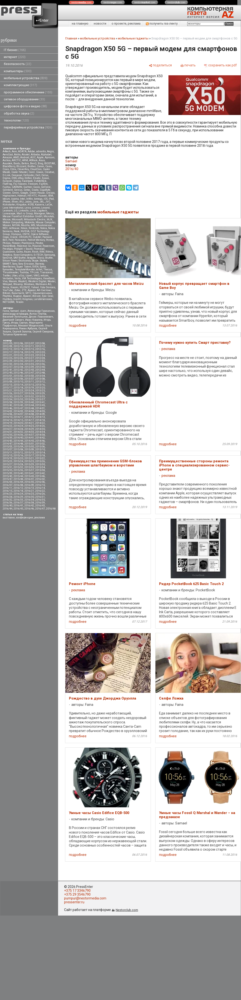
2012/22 (18, 355)
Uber (14, 275)
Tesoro (19, 302)
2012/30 (18, 361)
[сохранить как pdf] (220, 65)
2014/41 (29, 437)
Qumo (19, 251)
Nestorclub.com (127, 910)
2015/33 (29, 467)
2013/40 (29, 402)
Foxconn (22, 183)
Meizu (50, 213)
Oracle (14, 237)
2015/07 (7, 449)
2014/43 (7, 440)
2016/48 (51, 508)
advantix (41, 151)
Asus (42, 160)
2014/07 (18, 414)
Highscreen (9, 195)
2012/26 (18, 358)
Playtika (7, 296)
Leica (28, 207)
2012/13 (7, 349)
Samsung (49, 254)
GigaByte (45, 189)
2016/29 (18, 496)
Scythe (22, 257)
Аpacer (32, 290)
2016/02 (40, 479)
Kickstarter (9, 204)
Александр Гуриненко (40, 310)
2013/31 (18, 396)
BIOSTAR (49, 163)
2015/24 (18, 461)
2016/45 (18, 508)
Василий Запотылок (15, 316)
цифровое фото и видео (25, 106)
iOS (45, 198)
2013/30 (7, 396)
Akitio (17, 154)
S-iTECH (38, 254)
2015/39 (7, 473)
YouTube (8, 290)
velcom (44, 275)
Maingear (39, 213)
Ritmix (49, 251)
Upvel (29, 275)
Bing (40, 163)
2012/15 (29, 349)
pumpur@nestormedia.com (85, 898)
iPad (51, 198)
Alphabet (46, 154)
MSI (33, 225)
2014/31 (7, 431)
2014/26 (40, 425)
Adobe (31, 151)
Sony (14, 263)
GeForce (46, 187)
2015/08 (18, 449)
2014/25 (29, 425)
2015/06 (40, 446)
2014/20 (18, 423)
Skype (35, 260)
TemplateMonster (25, 269)
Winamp (18, 284)
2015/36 (18, 470)
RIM (42, 251)
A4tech (7, 151)
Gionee (7, 192)
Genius (18, 189)
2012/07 (29, 343)
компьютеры (18, 71)
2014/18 (40, 420)
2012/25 (7, 358)
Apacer (27, 296)
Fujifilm (43, 183)
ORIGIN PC (25, 237)
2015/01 (29, 443)
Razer (27, 251)
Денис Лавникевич (41, 316)
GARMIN (17, 187)
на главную (80, 23)
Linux (33, 210)
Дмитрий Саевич (13, 319)
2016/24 (18, 493)
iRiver (15, 201)
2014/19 (7, 423)
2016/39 (40, 502)
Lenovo (36, 207)
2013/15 (29, 384)
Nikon (24, 228)
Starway (39, 263)
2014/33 (29, 431)
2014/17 (29, 420)
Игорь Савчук (19, 322)
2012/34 (18, 364)
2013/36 (29, 399)
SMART (7, 263)
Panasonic (21, 240)
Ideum (6, 198)
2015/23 (7, 461)
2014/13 (40, 417)
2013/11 (29, 381)
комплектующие (20, 85)
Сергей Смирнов (43, 331)
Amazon (7, 157)
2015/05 (29, 446)
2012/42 (18, 369)
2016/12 (18, 488)
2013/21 (7, 390)
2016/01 (29, 479)
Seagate (31, 257)
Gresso (50, 192)
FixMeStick (40, 181)
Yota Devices (47, 287)
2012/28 (40, 358)
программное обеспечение (28, 92)
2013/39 (18, 402)
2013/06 (18, 378)
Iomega (38, 198)
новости (100, 23)
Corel (32, 172)
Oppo (6, 237)
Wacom (13, 281)
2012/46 (18, 372)
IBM (50, 195)
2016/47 (40, 508)
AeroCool (8, 154)
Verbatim (8, 278)
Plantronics (27, 243)
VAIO (36, 275)
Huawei (42, 195)
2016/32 (7, 499)
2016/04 (18, 482)
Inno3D (17, 299)
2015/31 (7, 467)
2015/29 (29, 464)
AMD (16, 157)
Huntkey (7, 299)
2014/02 (7, 411)
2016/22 (40, 490)
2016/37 (18, 502)
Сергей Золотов (21, 331)
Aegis (50, 151)
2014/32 (18, 431)
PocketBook (9, 246)
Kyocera (39, 204)
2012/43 (29, 369)
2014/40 (18, 437)
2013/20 (40, 387)
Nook (17, 231)
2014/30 (40, 429)
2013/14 (18, 384)
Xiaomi (14, 287)
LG (15, 210)
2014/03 (18, 411)
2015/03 (7, 446)
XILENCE (25, 287)
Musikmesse (44, 225)
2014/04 (29, 411)
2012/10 (18, 346)
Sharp (40, 257)
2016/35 (40, 499)
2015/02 (40, 443)
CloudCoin (36, 169)
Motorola (29, 222)
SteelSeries (9, 266)
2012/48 (40, 372)
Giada (35, 189)
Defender (28, 175)
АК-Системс (44, 290)
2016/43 (40, 505)
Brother (31, 166)
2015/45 (29, 476)
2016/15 (7, 490)
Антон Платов (37, 313)
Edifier (28, 178)
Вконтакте (18, 293)
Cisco (6, 169)
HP (28, 195)
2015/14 (40, 452)
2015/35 (7, 470)
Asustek (7, 163)
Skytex (43, 260)
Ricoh (35, 251)
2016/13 (29, 488)
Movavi (7, 225)
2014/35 (7, 434)
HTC (34, 195)
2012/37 (7, 367)
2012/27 (29, 358)
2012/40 (40, 367)
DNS (14, 178)
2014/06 (7, 414)
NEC (5, 228)
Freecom (33, 183)
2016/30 (29, 496)
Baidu (16, 163)
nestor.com (81, 2)
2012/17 (7, 352)
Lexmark (8, 210)
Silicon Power (10, 260)
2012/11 (29, 346)
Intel (22, 198)
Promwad (39, 248)
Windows (29, 284)
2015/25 (29, 461)
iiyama (15, 198)
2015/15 (7, 455)
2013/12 (40, 381)
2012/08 (40, 343)
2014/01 (40, 408)
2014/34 (40, 431)
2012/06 (18, 343)
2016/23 (7, 493)
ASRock (33, 160)
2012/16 (40, 349)
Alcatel (26, 154)
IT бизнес (15, 50)
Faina (6, 310)
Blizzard (21, 166)
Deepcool (17, 175)
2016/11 (7, 488)
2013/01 (7, 375)
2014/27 (7, 429)
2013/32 (29, 396)
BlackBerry (9, 166)
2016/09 (29, 485)
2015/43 (7, 476)
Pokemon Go (24, 246)
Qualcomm (9, 251)
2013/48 (29, 408)
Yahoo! (35, 287)
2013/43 (18, 405)
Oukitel (37, 237)
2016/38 (29, 502)
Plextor (39, 243)
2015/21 (29, 458)
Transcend (46, 272)
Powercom (48, 246)
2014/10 (7, 417)
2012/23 (29, 355)
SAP (15, 257)
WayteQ (22, 281)
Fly (14, 183)
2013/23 (18, 390)
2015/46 (40, 476)
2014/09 (40, 414)
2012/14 (18, 349)
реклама (39, 517)
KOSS (31, 204)
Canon (40, 166)
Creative (49, 172)
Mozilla (25, 225)
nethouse (14, 228)
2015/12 (18, 452)
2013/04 (40, 375)
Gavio (36, 187)
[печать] (188, 65)
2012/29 (7, 361)
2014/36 (18, 434)
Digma (6, 178)
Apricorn (49, 157)
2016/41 (18, 505)
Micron (7, 219)
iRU (21, 201)
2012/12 (40, 346)
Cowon (39, 172)
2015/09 (29, 449)
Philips (7, 243)
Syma (43, 266)
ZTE (24, 290)
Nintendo (34, 228)
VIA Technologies (32, 278)
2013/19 (29, 387)
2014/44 (18, 440)
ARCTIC (16, 160)
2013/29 (40, 393)
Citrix (13, 169)
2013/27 (18, 393)
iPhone (6, 201)
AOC (33, 157)
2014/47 (7, 443)
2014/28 (18, 429)
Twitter (7, 275)
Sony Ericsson (26, 263)
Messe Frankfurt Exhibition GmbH (22, 216)
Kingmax (27, 299)
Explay (17, 181)
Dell (37, 175)
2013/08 (40, 378)
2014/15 (18, 420)
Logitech (42, 210)
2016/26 (40, 493)
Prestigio (8, 248)
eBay (20, 178)
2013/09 (7, 381)
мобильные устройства (25, 78)
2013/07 (29, 378)
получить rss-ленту (162, 23)
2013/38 (7, 402)
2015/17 (29, 455)
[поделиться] (160, 65)
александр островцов (15, 313)
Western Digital (37, 281)
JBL (42, 201)
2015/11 (7, 452)
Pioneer (16, 243)
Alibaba (35, 154)
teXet (39, 269)
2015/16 (18, 455)
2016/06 (40, 482)
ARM (25, 160)
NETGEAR (8, 302)
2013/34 (7, 399)
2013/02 (18, 375)
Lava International (13, 207)
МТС (28, 293)
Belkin (25, 163)
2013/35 (18, 399)
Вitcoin (6, 293)
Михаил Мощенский (31, 325)
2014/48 (18, 443)
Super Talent (24, 266)
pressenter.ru (74, 902)
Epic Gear (47, 296)
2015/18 (40, 455)
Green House (37, 192)
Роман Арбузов (28, 328)
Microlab (49, 216)
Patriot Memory (36, 240)
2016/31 (40, 496)
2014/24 (18, 425)
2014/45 (29, 440)
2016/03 (7, 482)
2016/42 (29, 505)
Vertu (17, 278)
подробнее (78, 325)
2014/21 (29, 423)
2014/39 (7, 437)
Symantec (8, 269)
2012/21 (7, 355)
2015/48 (18, 479)
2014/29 (29, 429)
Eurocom (7, 181)
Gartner (27, 187)
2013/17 (7, 387)
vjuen (23, 310)
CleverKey (23, 169)
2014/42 (40, 437)
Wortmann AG (43, 284)
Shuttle (49, 257)
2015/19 (7, 458)
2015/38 (40, 470)
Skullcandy (25, 260)
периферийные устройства (28, 127)
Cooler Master (19, 172)
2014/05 (40, 411)
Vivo (5, 281)
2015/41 (29, 473)
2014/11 (18, 417)
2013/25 (40, 390)
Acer (14, 151)
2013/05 (7, 378)
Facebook (27, 181)
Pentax (50, 240)
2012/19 (29, 352)
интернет (15, 57)
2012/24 (40, 355)
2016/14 (40, 488)
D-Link (6, 175)
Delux (44, 175)
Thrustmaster (10, 272)
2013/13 (7, 384)
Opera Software (40, 234)
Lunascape (9, 213)
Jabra (28, 201)
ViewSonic (49, 278)
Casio (48, 166)
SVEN (35, 266)
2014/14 (7, 420)
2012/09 (7, 346)
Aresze (36, 296)
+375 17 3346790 (77, 890)
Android (24, 157)
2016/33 (18, 499)
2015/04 (18, 446)
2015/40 (18, 473)
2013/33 (40, 396)
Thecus (47, 269)
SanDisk (7, 257)
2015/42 (40, 473)
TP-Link (34, 272)
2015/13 (29, 452)
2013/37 (40, 399)
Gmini (15, 192)
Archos (7, 160)
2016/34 (29, 499)
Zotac (17, 290)
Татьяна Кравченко (15, 334)
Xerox (6, 287)
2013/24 (29, 390)
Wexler (51, 281)
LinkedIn (24, 210)
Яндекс (17, 296)
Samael (14, 310)
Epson (45, 178)
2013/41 (40, 402)
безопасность (17, 64)
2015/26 (40, 461)
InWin (29, 198)
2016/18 (18, 490)
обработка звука (19, 113)
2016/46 (29, 508)
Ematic (37, 178)
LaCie (48, 204)
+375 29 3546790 (77, 894)
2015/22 (40, 458)
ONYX (26, 234)
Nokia (43, 228)
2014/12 (29, 417)
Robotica (7, 254)
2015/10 (40, 449)
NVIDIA (25, 231)
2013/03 (29, 375)
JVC (47, 201)
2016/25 (29, 493)
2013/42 (7, 405)
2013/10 (18, 381)
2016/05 (29, 482)
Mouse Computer (45, 222)
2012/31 (29, 361)
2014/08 (29, 414)
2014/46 (40, 440)
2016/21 (29, 490)
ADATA (22, 151)
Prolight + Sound (23, 248)
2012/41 (7, 369)
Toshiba (24, 272)
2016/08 (18, 485)
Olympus (16, 234)
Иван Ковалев (33, 319)
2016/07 (7, 485)
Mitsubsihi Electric (35, 219)
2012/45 (7, 372)
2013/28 (29, 393)
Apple (40, 157)
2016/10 (40, 485)
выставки (9, 517)
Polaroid (36, 246)
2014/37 (29, 434)
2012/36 (40, 364)
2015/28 (18, 464)
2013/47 (18, 408)
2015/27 (7, 464)
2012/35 (29, 364)
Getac (27, 189)
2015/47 (7, 479)
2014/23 (7, 425)
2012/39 (29, 367)
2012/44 (40, 369)
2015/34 (40, 467)
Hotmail (21, 195)
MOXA (16, 225)
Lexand (45, 207)
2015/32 (18, 467)
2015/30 (40, 464)
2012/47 (29, 372)
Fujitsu (7, 187)
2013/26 (7, 393)
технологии (16, 120)
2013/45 (40, 405)
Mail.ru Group (25, 213)
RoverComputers (23, 254)
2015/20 (18, 458)
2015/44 (18, 476)
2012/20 (40, 352)
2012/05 (7, 343)
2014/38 (40, 434)
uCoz (21, 275)
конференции (24, 517)
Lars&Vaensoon (43, 299)
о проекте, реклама (126, 23)
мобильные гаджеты (133, 38)
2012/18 (18, 352)
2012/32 (40, 361)
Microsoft (17, 219)
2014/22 (40, 423)
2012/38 (18, 367)
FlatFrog (7, 183)
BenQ (33, 163)
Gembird (8, 189)
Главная (71, 38)
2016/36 (7, 502)
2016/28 (7, 496)
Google (24, 192)
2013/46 (7, 408)
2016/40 (7, 505)
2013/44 (29, 405)
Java (35, 201)
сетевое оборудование (24, 99)
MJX (49, 219)
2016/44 (7, 508)
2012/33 (7, 364)
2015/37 (29, 470)
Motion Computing (13, 222)
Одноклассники (42, 293)
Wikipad (7, 284)
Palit (10, 240)
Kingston (21, 204)
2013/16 (40, 384)
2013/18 (18, 387)
